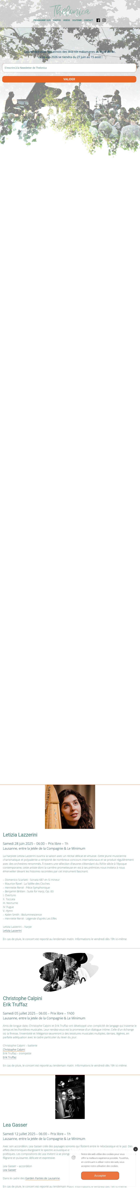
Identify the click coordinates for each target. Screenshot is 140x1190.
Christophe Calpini (14, 1049)
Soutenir (77, 20)
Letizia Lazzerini (12, 930)
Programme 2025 (42, 20)
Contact (88, 20)
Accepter (100, 1179)
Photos (57, 20)
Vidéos (66, 20)
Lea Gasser (9, 1170)
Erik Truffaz (9, 1057)
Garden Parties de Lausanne (42, 1178)
